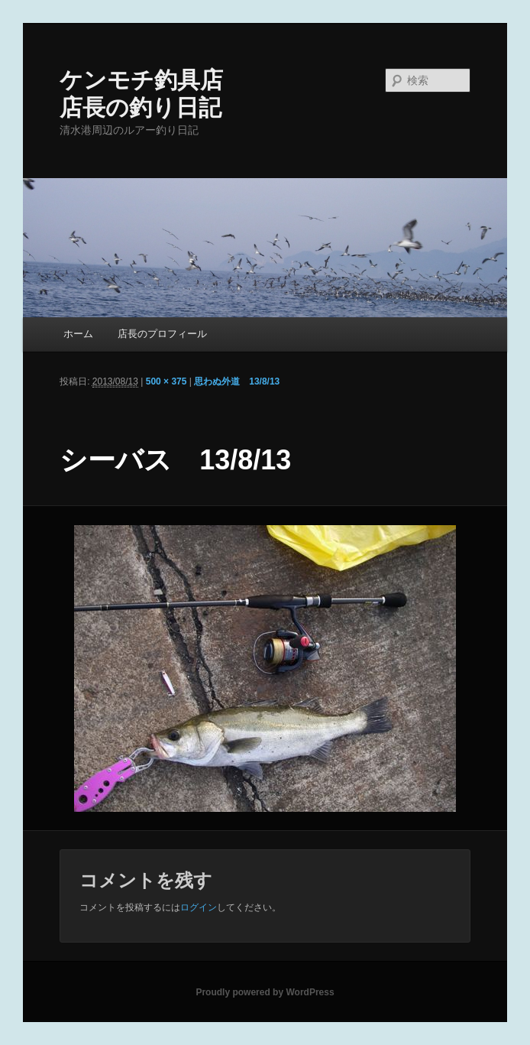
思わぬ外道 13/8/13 (237, 381)
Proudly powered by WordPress (265, 992)
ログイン (198, 907)
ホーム (78, 333)
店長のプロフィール (162, 333)
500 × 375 (166, 381)
